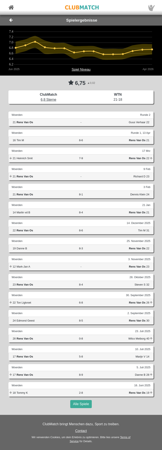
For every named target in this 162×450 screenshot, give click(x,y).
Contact (81, 431)
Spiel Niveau (81, 69)
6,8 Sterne (48, 99)
